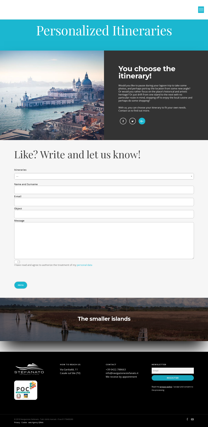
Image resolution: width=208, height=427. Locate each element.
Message (104, 239)
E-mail (104, 200)
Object (104, 212)
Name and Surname (104, 188)
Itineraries (104, 174)
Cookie (24, 422)
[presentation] (36, 272)
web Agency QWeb (35, 422)
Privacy (17, 422)
